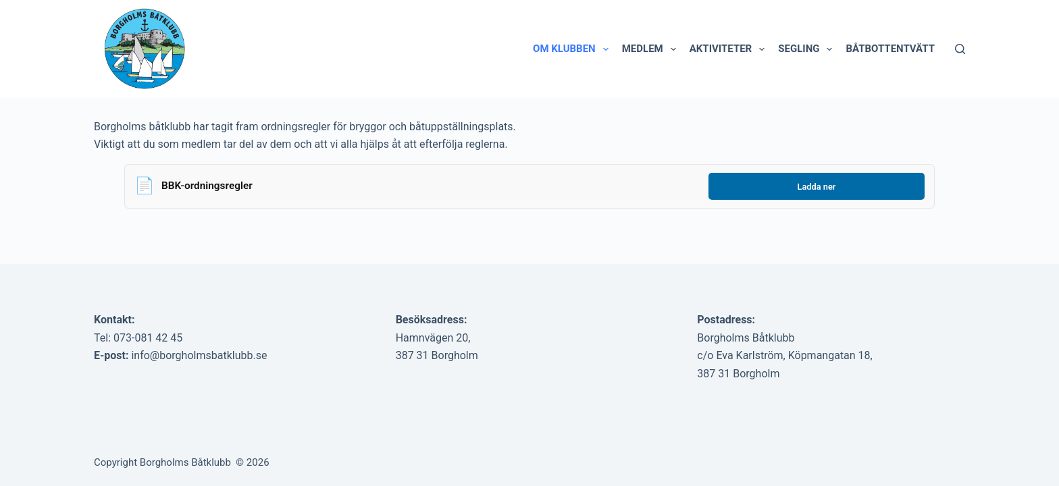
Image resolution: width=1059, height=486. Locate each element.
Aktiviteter (730, 49)
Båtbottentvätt (890, 49)
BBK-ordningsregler (207, 186)
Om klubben (573, 49)
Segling (807, 49)
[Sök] (960, 49)
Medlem (651, 49)
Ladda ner (817, 187)
